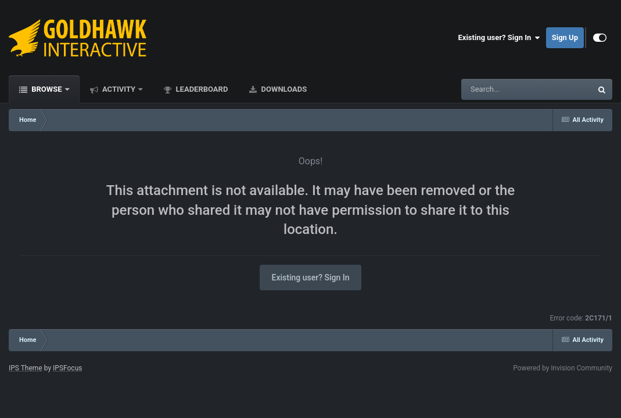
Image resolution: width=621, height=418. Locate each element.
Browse (47, 89)
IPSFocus (67, 368)
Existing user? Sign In (499, 37)
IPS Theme (25, 368)
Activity (119, 89)
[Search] (497, 89)
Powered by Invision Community (562, 368)
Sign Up (565, 37)
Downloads (283, 89)
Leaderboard (201, 89)
